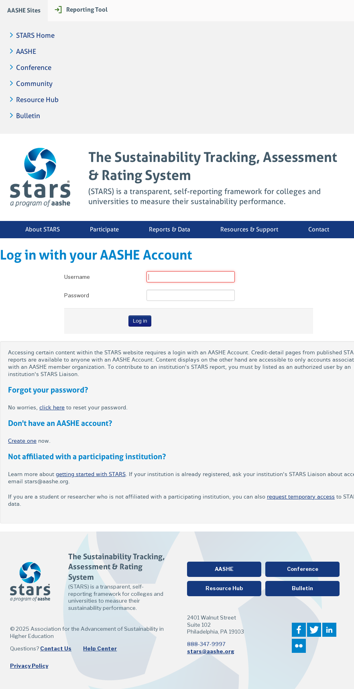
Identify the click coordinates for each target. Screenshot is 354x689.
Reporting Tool (87, 9)
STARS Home (35, 35)
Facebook (299, 630)
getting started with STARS (91, 474)
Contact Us (55, 648)
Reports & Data (169, 229)
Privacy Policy (29, 665)
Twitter (314, 630)
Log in (140, 321)
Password (76, 295)
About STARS (42, 229)
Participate (104, 229)
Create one (22, 441)
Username (77, 277)
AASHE (26, 51)
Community (34, 84)
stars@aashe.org (210, 651)
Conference (33, 67)
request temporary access (301, 497)
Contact (318, 229)
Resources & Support (249, 229)
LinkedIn (329, 630)
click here (52, 408)
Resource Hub (37, 100)
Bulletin (28, 116)
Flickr (299, 646)
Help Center (100, 648)
